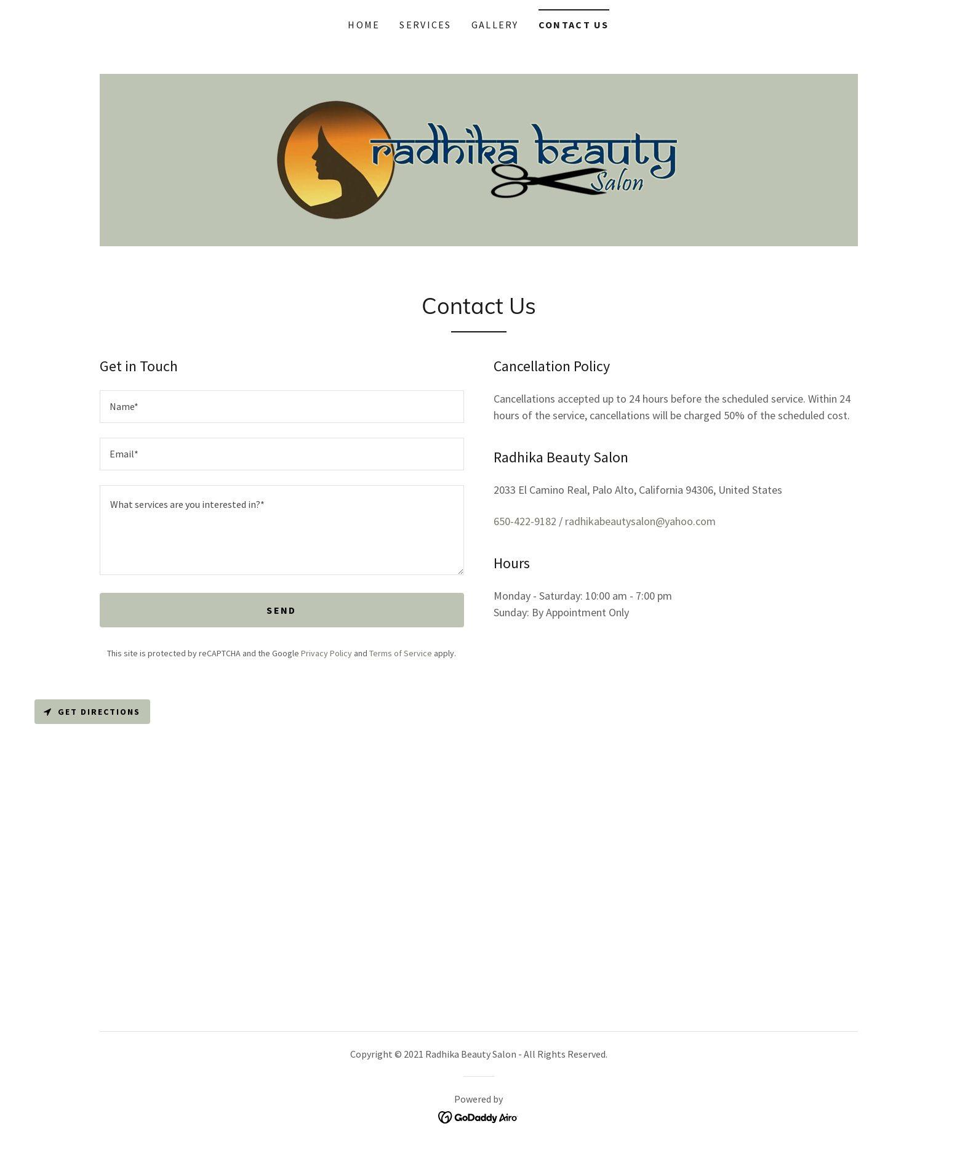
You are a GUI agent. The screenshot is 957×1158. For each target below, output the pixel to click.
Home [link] (364, 24)
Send (281, 610)
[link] (478, 158)
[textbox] (282, 406)
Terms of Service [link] (400, 653)
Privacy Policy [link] (326, 653)
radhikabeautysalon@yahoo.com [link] (640, 521)
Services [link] (425, 24)
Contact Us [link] (574, 24)
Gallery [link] (495, 24)
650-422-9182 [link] (525, 521)
